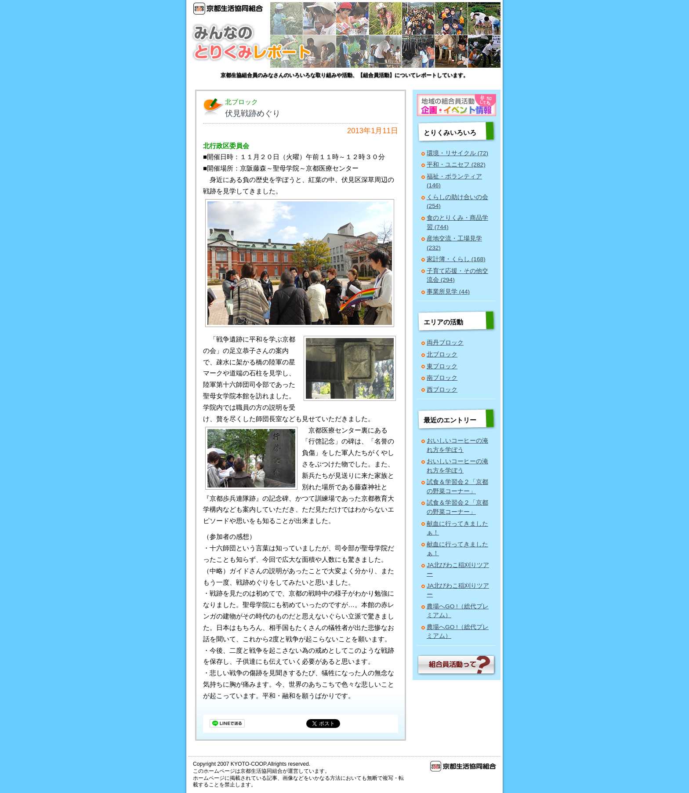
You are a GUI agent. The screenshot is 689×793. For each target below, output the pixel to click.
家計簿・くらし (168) (456, 259)
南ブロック (442, 378)
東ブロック (442, 366)
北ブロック (442, 354)
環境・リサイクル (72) (457, 153)
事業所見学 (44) (448, 291)
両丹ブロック (445, 342)
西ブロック (442, 389)
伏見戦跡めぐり (252, 113)
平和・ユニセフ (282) (456, 164)
